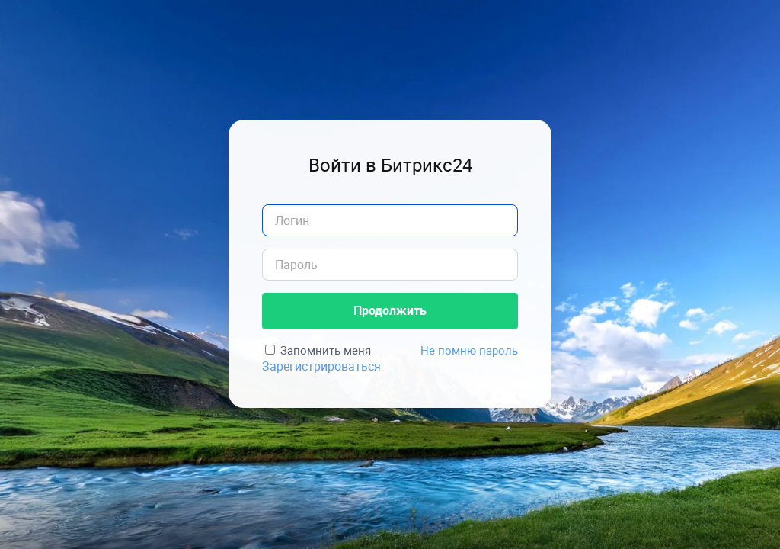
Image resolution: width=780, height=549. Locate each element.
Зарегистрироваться (321, 366)
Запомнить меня (325, 350)
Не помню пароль (469, 350)
